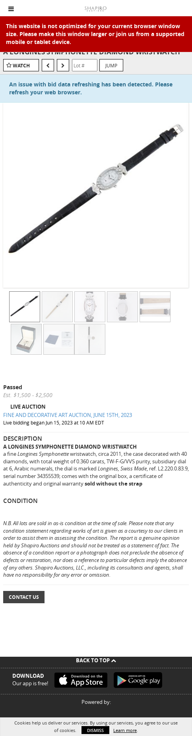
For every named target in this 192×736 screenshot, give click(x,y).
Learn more (125, 730)
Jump (111, 65)
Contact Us (24, 597)
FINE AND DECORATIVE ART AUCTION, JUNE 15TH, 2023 (67, 415)
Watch (21, 65)
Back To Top (96, 660)
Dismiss (95, 730)
